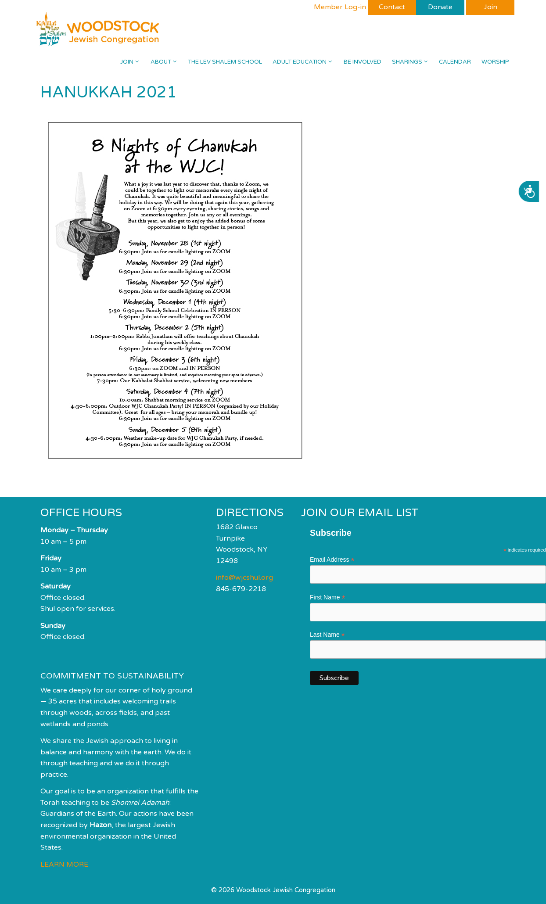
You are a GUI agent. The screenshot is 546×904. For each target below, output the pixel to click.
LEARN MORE (64, 864)
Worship (495, 61)
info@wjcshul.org (244, 577)
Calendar (455, 61)
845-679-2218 (241, 589)
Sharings (413, 62)
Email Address (332, 560)
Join (132, 62)
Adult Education (305, 62)
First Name (327, 597)
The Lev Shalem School (225, 61)
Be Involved (362, 61)
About (167, 62)
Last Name (327, 635)
